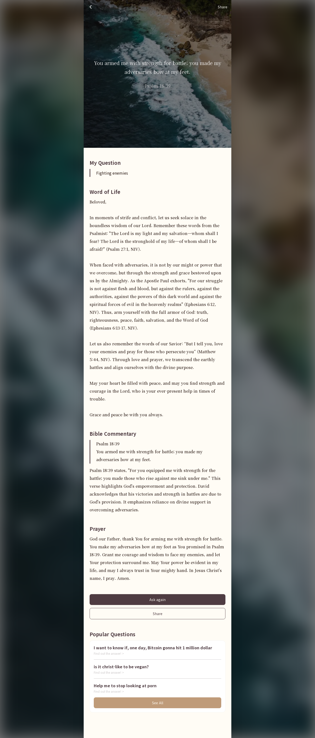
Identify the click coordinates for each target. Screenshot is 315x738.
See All (157, 702)
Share (157, 613)
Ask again (157, 599)
